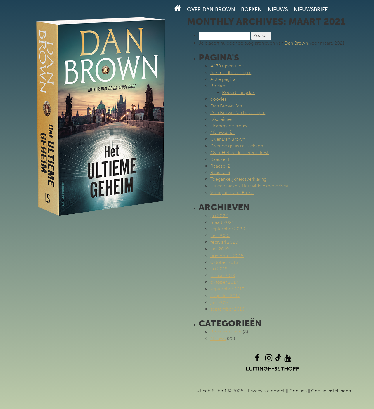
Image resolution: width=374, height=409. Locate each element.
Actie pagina (223, 79)
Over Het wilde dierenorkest (239, 152)
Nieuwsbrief (311, 9)
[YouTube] (288, 359)
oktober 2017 (224, 282)
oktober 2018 (224, 262)
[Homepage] (177, 8)
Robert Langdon (238, 92)
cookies (218, 99)
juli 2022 (219, 215)
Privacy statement (266, 391)
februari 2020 (224, 242)
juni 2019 (219, 249)
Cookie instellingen (331, 391)
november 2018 (227, 255)
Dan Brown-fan (226, 106)
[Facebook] (257, 359)
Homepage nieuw (229, 125)
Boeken (251, 9)
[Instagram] (269, 359)
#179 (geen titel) (227, 66)
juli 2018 (219, 268)
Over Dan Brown (211, 9)
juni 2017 (219, 302)
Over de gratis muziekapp (236, 146)
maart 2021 (222, 222)
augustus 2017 (225, 295)
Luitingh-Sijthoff (210, 391)
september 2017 (227, 289)
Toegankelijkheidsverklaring (238, 179)
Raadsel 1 (220, 159)
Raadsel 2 (220, 166)
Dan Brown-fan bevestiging (238, 112)
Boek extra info (226, 332)
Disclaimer (221, 119)
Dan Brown (296, 43)
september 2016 (227, 309)
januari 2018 (222, 275)
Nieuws (278, 9)
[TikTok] (278, 359)
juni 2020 (220, 235)
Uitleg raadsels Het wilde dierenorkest (249, 186)
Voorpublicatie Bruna (232, 192)
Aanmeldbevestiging (231, 72)
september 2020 (227, 229)
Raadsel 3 (220, 172)
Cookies (298, 391)
